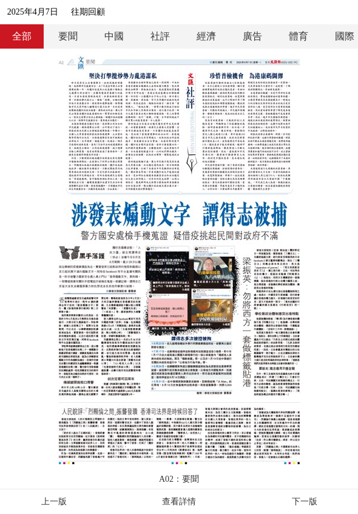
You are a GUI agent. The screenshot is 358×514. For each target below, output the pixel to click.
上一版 (54, 501)
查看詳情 (179, 501)
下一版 (304, 501)
